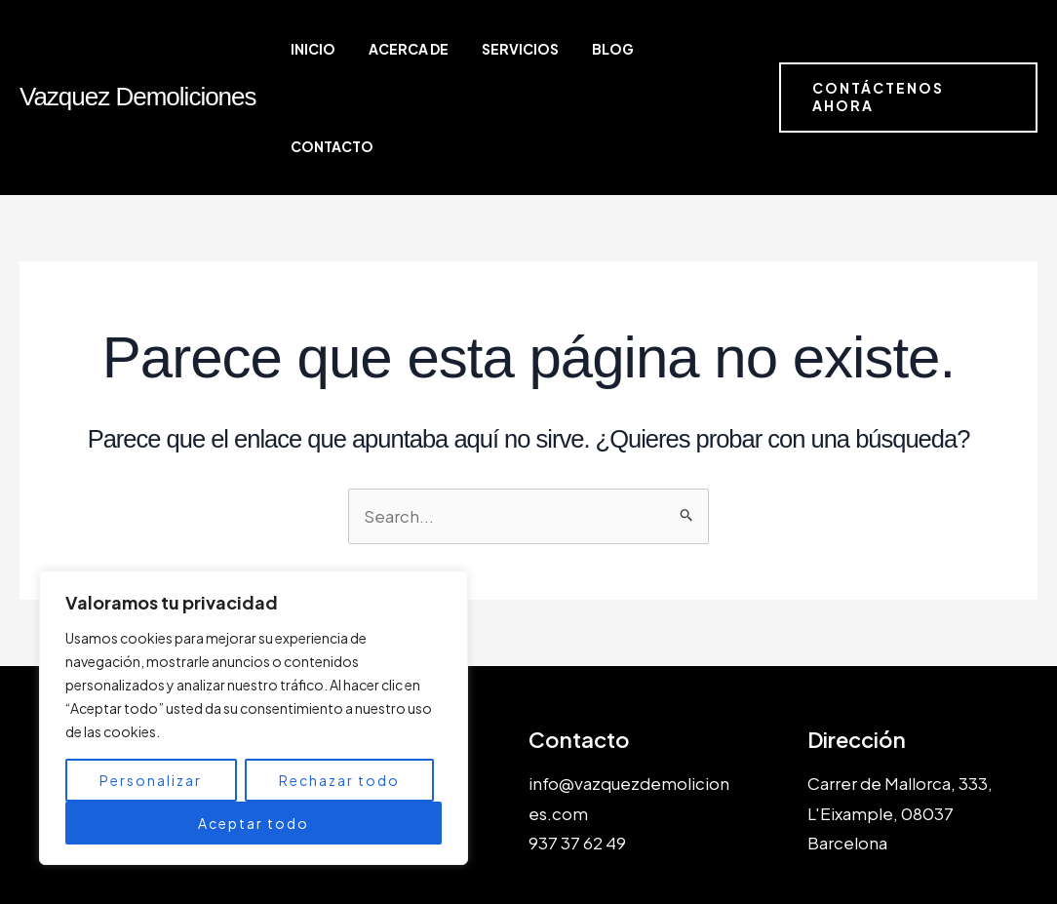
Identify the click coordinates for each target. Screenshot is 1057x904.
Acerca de (447, 49)
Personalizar (150, 780)
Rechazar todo (339, 780)
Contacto (696, 49)
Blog (618, 49)
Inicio (367, 49)
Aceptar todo (253, 823)
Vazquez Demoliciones (138, 47)
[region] (253, 717)
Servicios (541, 49)
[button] (905, 48)
